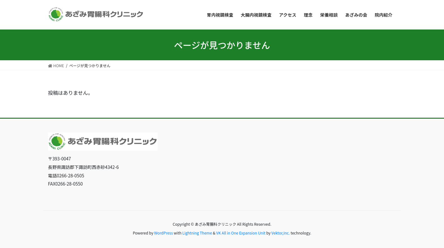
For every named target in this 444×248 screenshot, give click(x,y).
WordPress (163, 232)
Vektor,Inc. (280, 232)
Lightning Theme (197, 232)
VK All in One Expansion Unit (241, 232)
